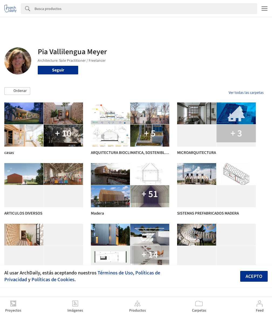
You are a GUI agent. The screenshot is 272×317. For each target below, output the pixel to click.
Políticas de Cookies (53, 279)
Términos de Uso (115, 272)
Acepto (254, 276)
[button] (17, 91)
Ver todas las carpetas (246, 93)
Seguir (58, 70)
